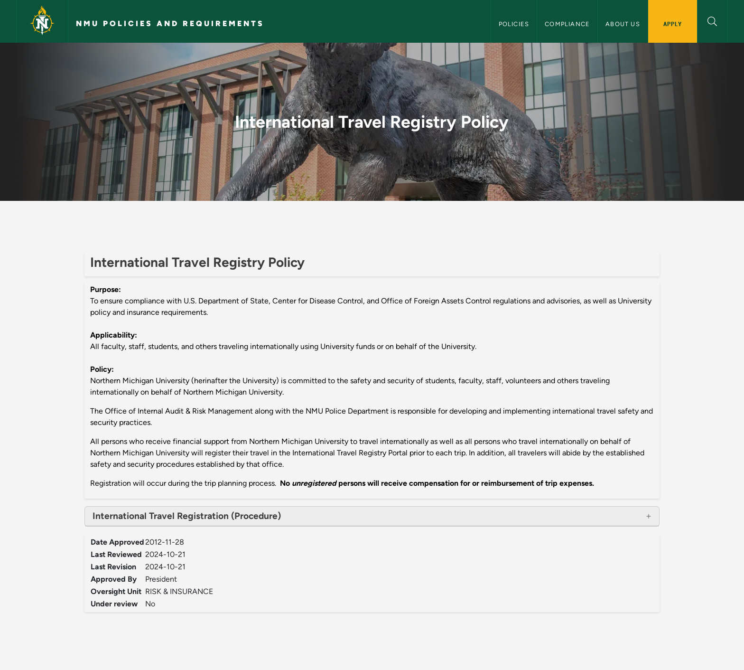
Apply (672, 23)
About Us (622, 24)
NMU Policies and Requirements (170, 23)
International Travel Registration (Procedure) (187, 515)
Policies (514, 24)
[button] (712, 20)
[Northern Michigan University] (42, 21)
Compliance (567, 24)
